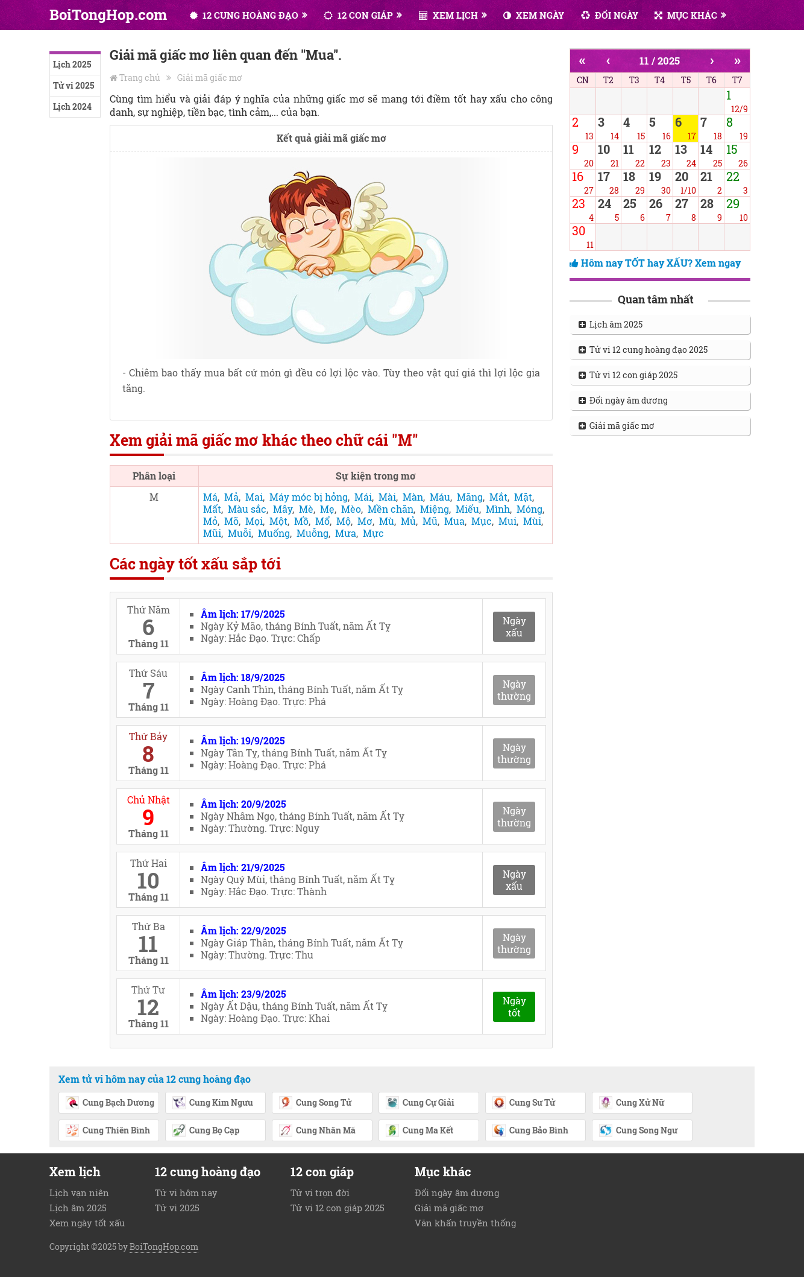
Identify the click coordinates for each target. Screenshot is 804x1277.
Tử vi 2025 (73, 85)
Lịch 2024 (72, 106)
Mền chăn (390, 508)
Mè (306, 508)
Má (210, 496)
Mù (386, 521)
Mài (387, 496)
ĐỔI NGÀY (609, 15)
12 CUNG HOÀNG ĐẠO (244, 15)
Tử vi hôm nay (186, 1193)
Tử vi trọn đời (320, 1193)
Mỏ (210, 521)
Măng (470, 496)
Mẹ (327, 508)
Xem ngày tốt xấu (87, 1223)
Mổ (322, 521)
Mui (507, 521)
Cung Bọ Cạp (205, 1131)
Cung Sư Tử (523, 1103)
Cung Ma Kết (419, 1131)
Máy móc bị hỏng (308, 496)
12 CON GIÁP (358, 15)
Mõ (231, 521)
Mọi (254, 521)
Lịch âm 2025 (610, 324)
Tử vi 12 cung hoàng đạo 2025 (643, 349)
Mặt (523, 496)
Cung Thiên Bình (107, 1131)
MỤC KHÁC (686, 15)
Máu (440, 496)
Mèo (351, 508)
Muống (274, 533)
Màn (413, 496)
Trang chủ (139, 77)
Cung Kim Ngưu (212, 1103)
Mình (498, 508)
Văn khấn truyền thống (465, 1223)
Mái (363, 496)
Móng (529, 508)
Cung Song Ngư (637, 1131)
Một (278, 521)
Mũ (430, 521)
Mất (212, 508)
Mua (454, 521)
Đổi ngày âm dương (623, 400)
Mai (254, 496)
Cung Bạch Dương (109, 1103)
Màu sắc (247, 508)
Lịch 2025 (72, 64)
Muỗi (239, 533)
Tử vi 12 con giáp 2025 (628, 375)
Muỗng (312, 533)
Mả (231, 496)
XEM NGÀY (533, 15)
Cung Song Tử (314, 1103)
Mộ (343, 521)
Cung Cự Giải (419, 1103)
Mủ (408, 521)
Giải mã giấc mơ (209, 77)
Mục (481, 521)
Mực (373, 533)
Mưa (345, 533)
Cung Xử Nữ (631, 1103)
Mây (282, 508)
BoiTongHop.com (108, 14)
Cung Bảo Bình (530, 1131)
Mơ (364, 521)
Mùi (532, 521)
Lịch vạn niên (79, 1193)
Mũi (212, 533)
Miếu (467, 508)
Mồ (301, 521)
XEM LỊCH (448, 15)
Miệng (434, 508)
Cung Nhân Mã (317, 1131)
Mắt (498, 496)
